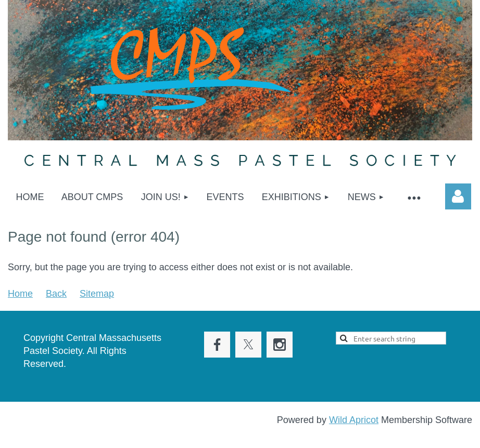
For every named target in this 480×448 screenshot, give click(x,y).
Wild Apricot (353, 420)
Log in (458, 196)
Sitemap (97, 293)
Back (56, 293)
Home (20, 293)
